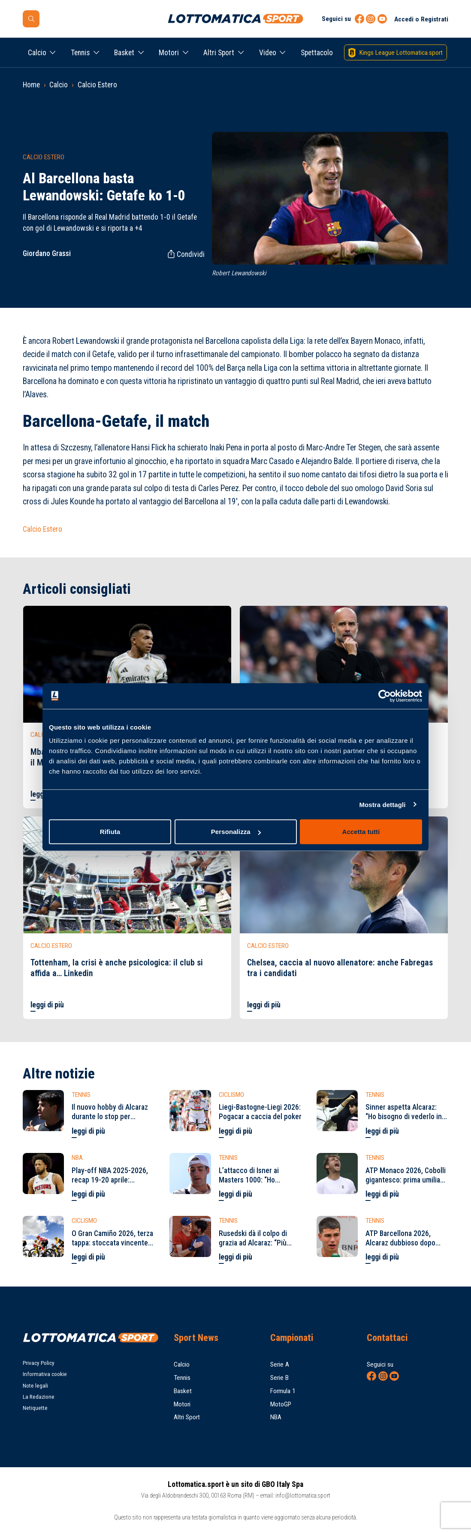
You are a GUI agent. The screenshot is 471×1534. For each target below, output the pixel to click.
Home (31, 84)
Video (267, 52)
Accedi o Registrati (421, 19)
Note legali (35, 1385)
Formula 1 (283, 1391)
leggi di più (47, 1005)
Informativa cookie (45, 1374)
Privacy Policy (38, 1363)
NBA (275, 1417)
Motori (169, 52)
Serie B (279, 1378)
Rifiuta (110, 831)
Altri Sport (218, 52)
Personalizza (236, 831)
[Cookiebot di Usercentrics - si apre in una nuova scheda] (384, 695)
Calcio (37, 52)
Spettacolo (317, 52)
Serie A (279, 1364)
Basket (124, 52)
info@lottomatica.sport (302, 1495)
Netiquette (35, 1408)
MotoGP (280, 1404)
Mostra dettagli (382, 804)
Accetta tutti (361, 831)
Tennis (80, 52)
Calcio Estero (97, 84)
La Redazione (38, 1397)
